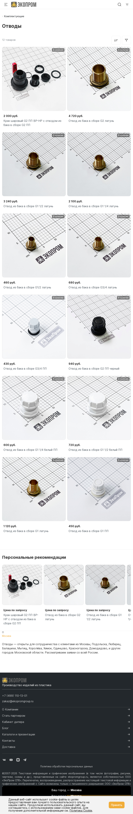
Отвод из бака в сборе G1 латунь (25, 531)
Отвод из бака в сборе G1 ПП (89, 531)
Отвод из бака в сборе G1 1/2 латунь (28, 206)
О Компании (10, 709)
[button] (14, 695)
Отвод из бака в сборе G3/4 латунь (93, 287)
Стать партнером (13, 715)
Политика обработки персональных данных (66, 766)
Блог (5, 728)
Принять (116, 805)
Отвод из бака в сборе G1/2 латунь (27, 287)
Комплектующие (14, 16)
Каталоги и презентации (18, 734)
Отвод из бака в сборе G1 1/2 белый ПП (95, 450)
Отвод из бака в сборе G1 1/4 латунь (93, 206)
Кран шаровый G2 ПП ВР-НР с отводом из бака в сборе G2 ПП (32, 123)
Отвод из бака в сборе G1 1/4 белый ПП (30, 450)
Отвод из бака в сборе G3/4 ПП (25, 368)
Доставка (8, 747)
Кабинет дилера (13, 722)
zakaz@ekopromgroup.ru (17, 701)
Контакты (8, 740)
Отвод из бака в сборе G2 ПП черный (94, 368)
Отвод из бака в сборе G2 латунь (91, 121)
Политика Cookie (80, 810)
